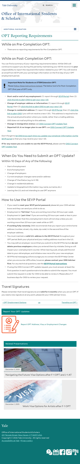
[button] (40, 29)
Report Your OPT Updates (16, 311)
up (39, 302)
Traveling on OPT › (69, 302)
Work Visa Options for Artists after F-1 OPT (47, 406)
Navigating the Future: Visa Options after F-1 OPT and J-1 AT (38, 374)
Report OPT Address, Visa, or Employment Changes (43, 324)
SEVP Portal (64, 96)
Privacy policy (27, 441)
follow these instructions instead (28, 86)
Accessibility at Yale (10, 441)
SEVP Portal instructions (55, 264)
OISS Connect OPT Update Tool (53, 124)
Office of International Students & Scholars (29, 16)
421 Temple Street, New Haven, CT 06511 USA (22, 435)
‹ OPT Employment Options (14, 302)
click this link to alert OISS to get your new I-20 (27, 100)
